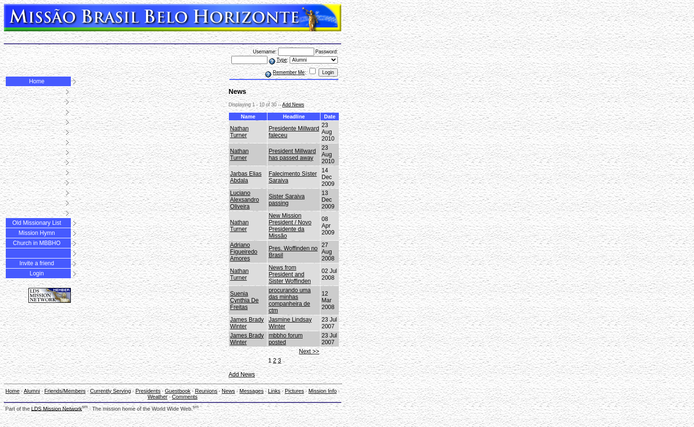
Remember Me (289, 72)
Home (36, 81)
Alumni (15, 49)
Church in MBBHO (37, 243)
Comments (58, 63)
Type (282, 60)
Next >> (309, 351)
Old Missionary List (36, 223)
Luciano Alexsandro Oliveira (244, 200)
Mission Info (322, 391)
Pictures (192, 56)
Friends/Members (49, 49)
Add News (293, 104)
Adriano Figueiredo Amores (243, 252)
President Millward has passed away (292, 154)
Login (36, 273)
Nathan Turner (239, 132)
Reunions (102, 56)
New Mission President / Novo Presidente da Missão (289, 225)
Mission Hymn (36, 233)
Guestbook (73, 56)
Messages (149, 56)
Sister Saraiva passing (286, 200)
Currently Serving (110, 391)
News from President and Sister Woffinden (289, 274)
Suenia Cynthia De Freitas (244, 300)
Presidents (42, 56)
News (125, 56)
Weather (29, 63)
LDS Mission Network (56, 408)
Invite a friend (36, 263)
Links (172, 56)
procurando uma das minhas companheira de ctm (289, 300)
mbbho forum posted (285, 339)
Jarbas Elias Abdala (245, 177)
